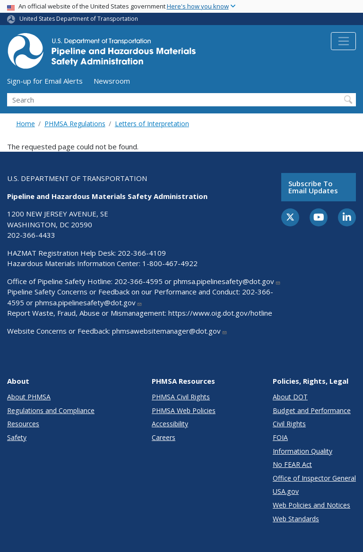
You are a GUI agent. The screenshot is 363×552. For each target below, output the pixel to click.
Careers (163, 437)
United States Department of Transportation (78, 19)
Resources (23, 423)
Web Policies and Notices (311, 504)
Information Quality (302, 451)
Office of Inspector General (314, 478)
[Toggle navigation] (343, 41)
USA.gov (286, 491)
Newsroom (112, 81)
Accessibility (170, 423)
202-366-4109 (142, 253)
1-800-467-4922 (170, 263)
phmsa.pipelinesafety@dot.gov (227, 281)
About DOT (290, 396)
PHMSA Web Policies (184, 410)
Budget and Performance (312, 410)
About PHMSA (29, 396)
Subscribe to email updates (313, 187)
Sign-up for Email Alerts (45, 81)
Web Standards (296, 518)
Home (25, 123)
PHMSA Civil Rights (181, 396)
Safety (16, 437)
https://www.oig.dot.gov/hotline (220, 313)
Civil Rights (289, 423)
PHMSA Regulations (74, 123)
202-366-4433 (31, 235)
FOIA (280, 437)
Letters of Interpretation (152, 123)
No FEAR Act (292, 464)
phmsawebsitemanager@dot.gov (169, 331)
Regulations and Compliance (51, 410)
